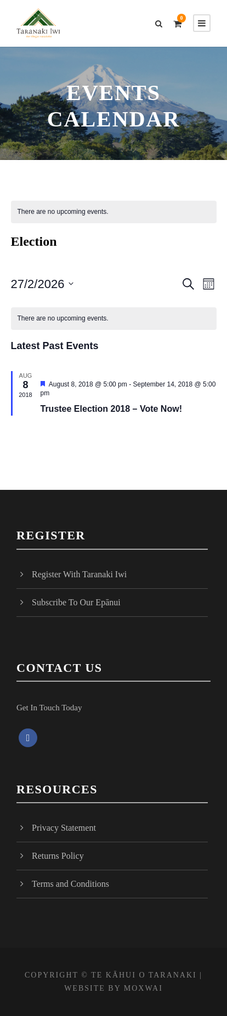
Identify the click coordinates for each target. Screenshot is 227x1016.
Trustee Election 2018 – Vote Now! (111, 408)
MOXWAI (143, 988)
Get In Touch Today (49, 707)
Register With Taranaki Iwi (79, 574)
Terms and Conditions (70, 883)
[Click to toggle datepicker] (42, 284)
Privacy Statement (64, 827)
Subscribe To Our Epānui (76, 602)
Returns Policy (58, 855)
